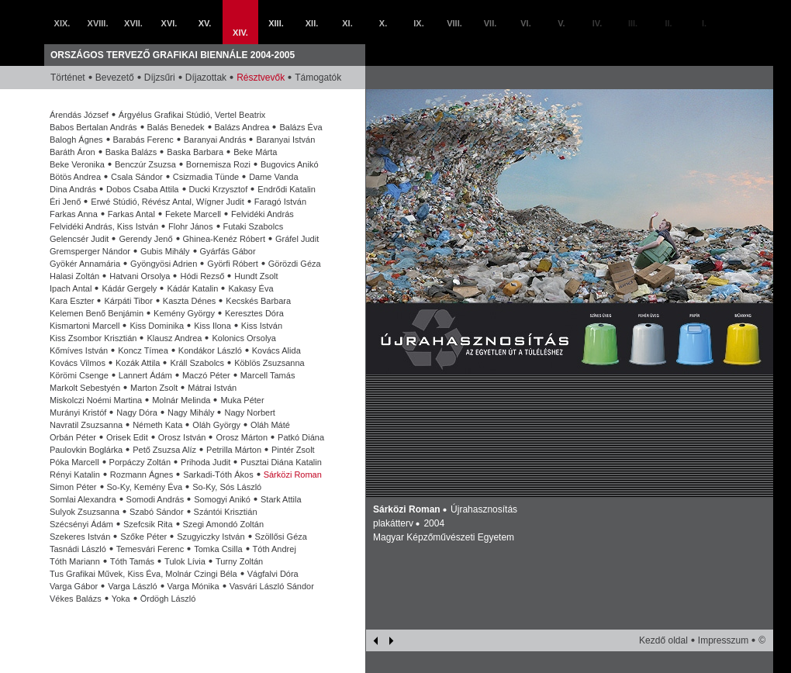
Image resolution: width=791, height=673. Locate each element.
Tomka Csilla (218, 549)
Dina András (73, 189)
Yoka (121, 598)
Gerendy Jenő (145, 238)
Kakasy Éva (250, 288)
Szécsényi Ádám (81, 524)
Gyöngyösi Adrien (163, 263)
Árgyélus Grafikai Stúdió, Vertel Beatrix (192, 114)
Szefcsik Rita (148, 524)
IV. (597, 23)
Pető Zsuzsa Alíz (164, 449)
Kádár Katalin (192, 288)
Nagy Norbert (249, 412)
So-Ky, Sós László (226, 487)
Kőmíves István (79, 350)
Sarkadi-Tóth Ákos (218, 474)
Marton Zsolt (154, 387)
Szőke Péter (143, 536)
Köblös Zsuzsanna (269, 363)
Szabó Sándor (157, 511)
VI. (525, 23)
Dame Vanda (273, 176)
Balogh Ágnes (76, 139)
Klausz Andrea (174, 338)
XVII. (133, 23)
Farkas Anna (74, 214)
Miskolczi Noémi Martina (96, 400)
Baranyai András (215, 139)
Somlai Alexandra (83, 499)
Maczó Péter (206, 375)
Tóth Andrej (274, 549)
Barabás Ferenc (143, 139)
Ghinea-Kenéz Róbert (224, 238)
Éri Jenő (65, 201)
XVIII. (98, 23)
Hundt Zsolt (256, 276)
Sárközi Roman (293, 474)
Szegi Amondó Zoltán (223, 524)
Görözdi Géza (294, 263)
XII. (312, 23)
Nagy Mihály (191, 412)
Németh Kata (157, 425)
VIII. (454, 23)
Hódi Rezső (202, 276)
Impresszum (723, 640)
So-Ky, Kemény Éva (145, 487)
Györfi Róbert (232, 263)
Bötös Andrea (75, 176)
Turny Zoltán (239, 561)
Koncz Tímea (143, 350)
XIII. (276, 23)
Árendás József (79, 114)
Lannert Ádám (145, 375)
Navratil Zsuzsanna (86, 425)
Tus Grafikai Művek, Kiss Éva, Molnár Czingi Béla (143, 573)
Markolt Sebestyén (85, 387)
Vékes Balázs (76, 598)
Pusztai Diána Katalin (281, 462)
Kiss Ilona (212, 325)
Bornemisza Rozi (218, 164)
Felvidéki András (262, 214)
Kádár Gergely (129, 288)
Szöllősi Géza (281, 536)
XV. (205, 23)
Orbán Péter (73, 437)
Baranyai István (285, 139)
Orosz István (182, 437)
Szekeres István (80, 536)
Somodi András (155, 499)
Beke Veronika (77, 164)
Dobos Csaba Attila (142, 189)
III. (632, 23)
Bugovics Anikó (290, 164)
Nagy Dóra (136, 412)
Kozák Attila (138, 363)
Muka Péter (242, 400)
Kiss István (261, 325)
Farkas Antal (131, 214)
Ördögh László (168, 598)
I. (704, 23)
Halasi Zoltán (74, 276)
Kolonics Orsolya (244, 338)
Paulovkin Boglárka (86, 449)
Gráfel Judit (297, 238)
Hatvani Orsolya (139, 276)
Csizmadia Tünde (206, 176)
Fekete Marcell (193, 214)
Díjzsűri (159, 77)
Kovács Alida (276, 350)
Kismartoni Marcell (84, 325)
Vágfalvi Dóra (273, 573)
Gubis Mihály (165, 251)
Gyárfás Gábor (228, 251)
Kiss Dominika (157, 325)
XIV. (240, 32)
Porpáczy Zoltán (140, 462)
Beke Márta (255, 152)
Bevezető (114, 77)
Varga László (132, 586)
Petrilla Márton (233, 449)
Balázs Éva (300, 127)
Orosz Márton (242, 437)
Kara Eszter (72, 300)
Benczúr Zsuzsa (145, 164)
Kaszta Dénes (189, 300)
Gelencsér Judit (79, 238)
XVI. (169, 23)
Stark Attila (281, 499)
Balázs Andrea (242, 127)
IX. (418, 23)
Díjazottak (205, 77)
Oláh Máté (270, 425)
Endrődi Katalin (286, 189)
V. (561, 23)
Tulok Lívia (185, 561)
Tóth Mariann (75, 561)
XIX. (62, 23)
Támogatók (318, 77)
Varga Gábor (74, 586)
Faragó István (280, 201)
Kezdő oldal (663, 640)
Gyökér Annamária (85, 263)
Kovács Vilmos (77, 363)
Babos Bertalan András (93, 127)
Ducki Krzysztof (218, 189)
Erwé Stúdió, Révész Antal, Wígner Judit (167, 201)
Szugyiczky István (210, 536)
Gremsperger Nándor (90, 251)
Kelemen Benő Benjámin (96, 313)
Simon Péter (73, 487)
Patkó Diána (301, 437)
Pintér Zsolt (293, 449)
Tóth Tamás (132, 561)
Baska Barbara (195, 152)
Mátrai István (212, 387)
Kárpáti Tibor (128, 300)
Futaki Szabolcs (253, 226)
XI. (347, 23)
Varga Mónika (193, 586)
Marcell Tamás (267, 375)
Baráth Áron (72, 152)
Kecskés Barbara (258, 300)
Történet (67, 77)
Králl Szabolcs (197, 363)
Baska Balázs (131, 152)
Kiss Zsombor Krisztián (93, 338)
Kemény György (184, 313)
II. (668, 23)
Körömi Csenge (79, 375)
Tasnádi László (78, 549)
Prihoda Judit (205, 462)
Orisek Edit (127, 437)
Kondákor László (210, 350)
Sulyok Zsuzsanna (84, 511)
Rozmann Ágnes (141, 474)
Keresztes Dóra (254, 313)
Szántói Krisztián (225, 511)
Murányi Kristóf (78, 412)
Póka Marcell (74, 462)
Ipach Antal (71, 288)
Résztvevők (261, 77)
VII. (490, 23)
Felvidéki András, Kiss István (104, 226)
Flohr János (190, 226)
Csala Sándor (137, 176)
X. (383, 23)
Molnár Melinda (181, 400)
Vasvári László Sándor (272, 586)
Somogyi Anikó (222, 499)
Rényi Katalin (75, 474)
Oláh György (216, 425)
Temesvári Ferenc (150, 549)
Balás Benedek (176, 127)
